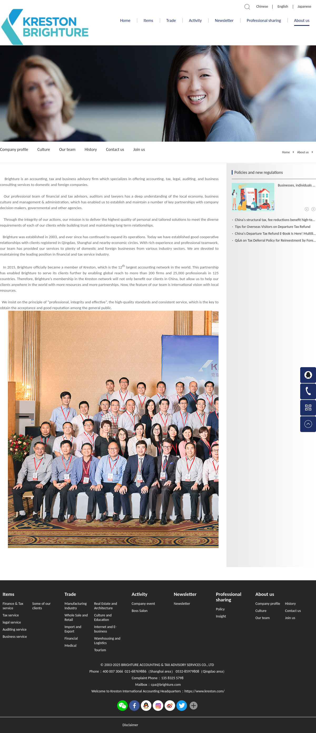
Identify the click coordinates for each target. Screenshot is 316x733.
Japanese (304, 6)
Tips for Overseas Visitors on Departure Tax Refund (272, 226)
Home (125, 20)
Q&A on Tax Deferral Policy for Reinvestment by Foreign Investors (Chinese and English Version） (275, 240)
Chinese (262, 6)
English (283, 6)
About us (303, 152)
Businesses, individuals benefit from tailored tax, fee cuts (297, 185)
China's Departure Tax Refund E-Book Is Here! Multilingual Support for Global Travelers (275, 233)
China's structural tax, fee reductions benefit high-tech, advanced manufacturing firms (275, 220)
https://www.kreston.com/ (205, 691)
